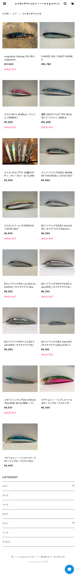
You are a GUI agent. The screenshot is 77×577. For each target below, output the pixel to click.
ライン (5, 523)
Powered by (38, 562)
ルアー (16, 13)
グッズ (5, 495)
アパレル (6, 541)
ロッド (5, 514)
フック (5, 504)
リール (5, 532)
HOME (5, 13)
